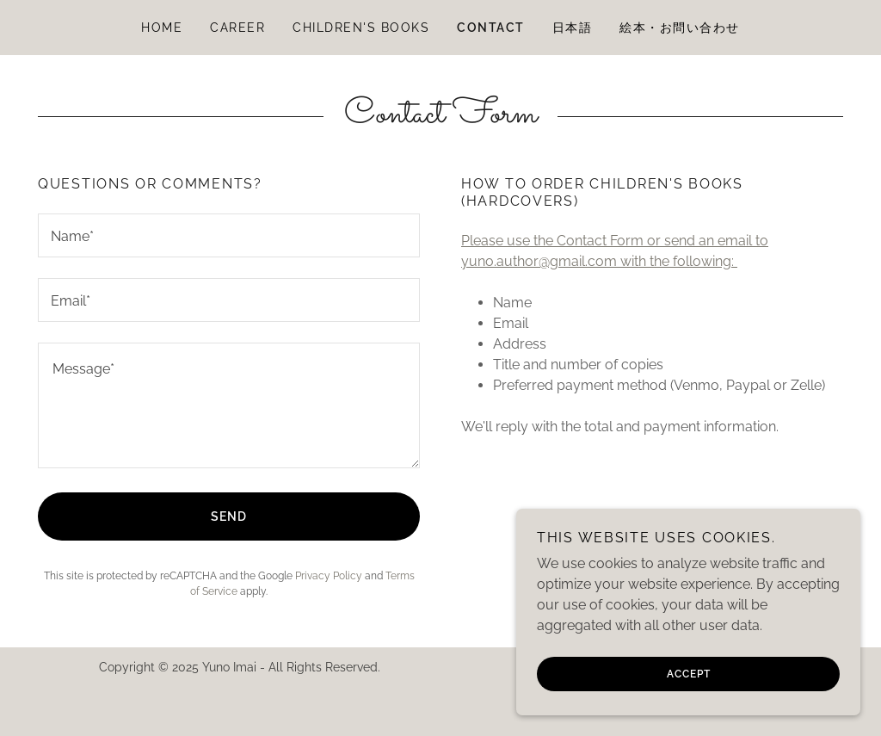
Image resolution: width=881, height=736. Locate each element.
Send (229, 516)
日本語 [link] (572, 27)
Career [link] (237, 27)
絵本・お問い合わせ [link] (679, 27)
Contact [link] (491, 27)
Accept (689, 674)
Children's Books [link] (361, 27)
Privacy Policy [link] (328, 576)
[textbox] (229, 235)
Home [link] (161, 27)
